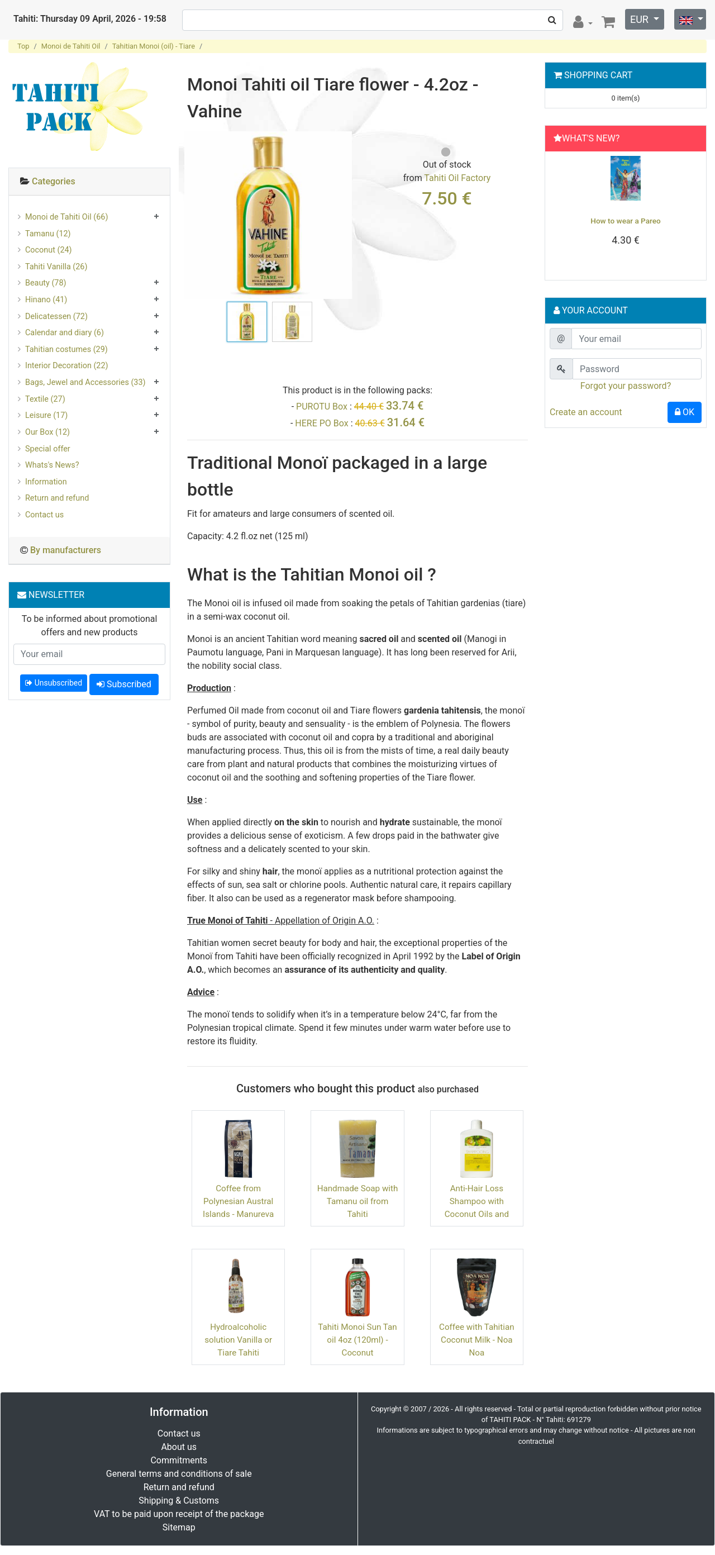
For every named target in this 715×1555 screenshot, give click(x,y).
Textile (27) (45, 399)
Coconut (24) (48, 250)
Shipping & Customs (179, 1500)
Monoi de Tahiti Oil (71, 46)
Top (23, 46)
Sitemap (179, 1527)
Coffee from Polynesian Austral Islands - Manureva (238, 1201)
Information (46, 482)
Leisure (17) (46, 415)
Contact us (44, 515)
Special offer (47, 449)
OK (684, 412)
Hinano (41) (46, 300)
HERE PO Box (321, 423)
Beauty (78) (45, 283)
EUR (640, 19)
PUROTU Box (321, 406)
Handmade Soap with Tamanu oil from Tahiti (357, 1201)
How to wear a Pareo (625, 220)
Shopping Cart (598, 75)
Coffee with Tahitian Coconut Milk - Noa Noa (476, 1340)
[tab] (89, 182)
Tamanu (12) (48, 234)
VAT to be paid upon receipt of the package (179, 1514)
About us (179, 1447)
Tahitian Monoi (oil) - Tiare (153, 46)
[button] (561, 213)
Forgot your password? (625, 386)
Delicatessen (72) (56, 316)
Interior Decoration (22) (66, 365)
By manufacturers (65, 550)
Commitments (178, 1460)
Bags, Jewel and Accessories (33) (85, 382)
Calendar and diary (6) (64, 332)
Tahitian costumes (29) (66, 349)
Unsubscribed (53, 682)
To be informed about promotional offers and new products (90, 626)
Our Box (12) (47, 432)
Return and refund (57, 498)
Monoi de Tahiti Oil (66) (66, 217)
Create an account (586, 412)
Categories (53, 181)
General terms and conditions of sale (179, 1473)
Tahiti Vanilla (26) (56, 267)
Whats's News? (52, 465)
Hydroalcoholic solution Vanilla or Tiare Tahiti (238, 1340)
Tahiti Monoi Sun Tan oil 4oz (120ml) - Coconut (357, 1340)
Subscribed (124, 684)
